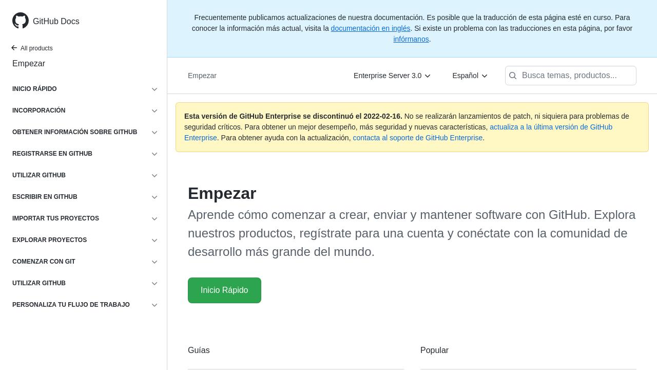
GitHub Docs (56, 21)
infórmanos (411, 39)
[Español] (470, 75)
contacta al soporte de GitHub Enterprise (417, 138)
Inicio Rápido (224, 290)
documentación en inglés (371, 28)
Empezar (28, 63)
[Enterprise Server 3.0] (392, 75)
